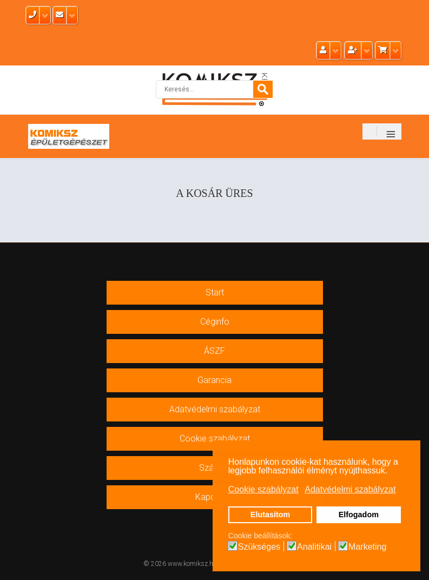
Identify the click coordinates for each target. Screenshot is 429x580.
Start (215, 292)
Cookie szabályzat (215, 438)
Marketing (367, 547)
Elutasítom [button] (270, 514)
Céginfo (214, 322)
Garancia (214, 380)
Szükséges (259, 547)
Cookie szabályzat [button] (263, 489)
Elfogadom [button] (359, 514)
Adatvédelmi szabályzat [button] (350, 489)
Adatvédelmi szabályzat (214, 409)
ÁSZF (214, 351)
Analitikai (314, 547)
